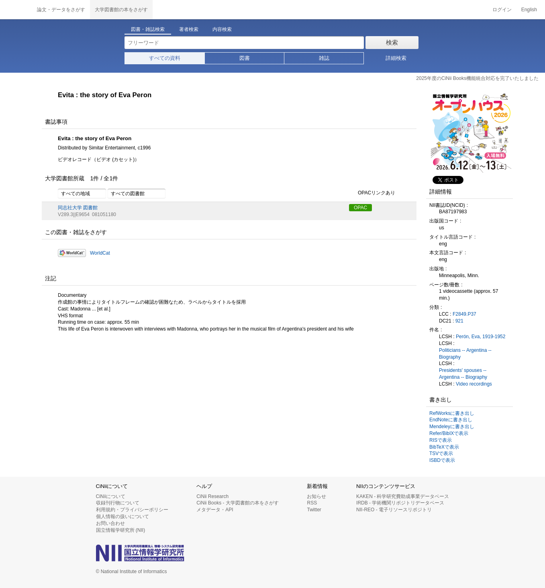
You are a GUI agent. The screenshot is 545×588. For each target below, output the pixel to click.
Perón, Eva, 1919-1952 (480, 336)
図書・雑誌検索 (148, 29)
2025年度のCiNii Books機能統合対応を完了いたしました (477, 78)
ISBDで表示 (442, 460)
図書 (244, 58)
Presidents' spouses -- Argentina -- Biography (463, 374)
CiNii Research (212, 496)
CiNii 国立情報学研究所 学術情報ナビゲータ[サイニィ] (16, 9)
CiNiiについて (110, 496)
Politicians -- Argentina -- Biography (465, 353)
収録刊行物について (117, 503)
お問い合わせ (110, 523)
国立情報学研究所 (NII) (120, 530)
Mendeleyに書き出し (451, 426)
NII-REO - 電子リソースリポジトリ (394, 509)
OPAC (360, 207)
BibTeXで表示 (444, 447)
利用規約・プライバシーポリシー (132, 509)
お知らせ (316, 496)
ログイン (502, 9)
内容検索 (222, 29)
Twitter (314, 509)
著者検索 (188, 29)
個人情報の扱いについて (122, 516)
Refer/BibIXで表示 (448, 433)
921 (459, 321)
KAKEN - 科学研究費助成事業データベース (402, 496)
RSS (312, 503)
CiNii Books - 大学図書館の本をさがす (237, 503)
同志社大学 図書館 (78, 207)
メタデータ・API (214, 509)
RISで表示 (440, 440)
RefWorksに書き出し (451, 413)
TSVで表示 (441, 453)
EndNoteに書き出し (450, 420)
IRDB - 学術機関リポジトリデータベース (400, 503)
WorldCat (100, 253)
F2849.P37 (464, 314)
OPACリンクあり (372, 193)
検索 (392, 42)
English (529, 9)
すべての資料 (164, 58)
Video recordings (474, 384)
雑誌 (324, 58)
